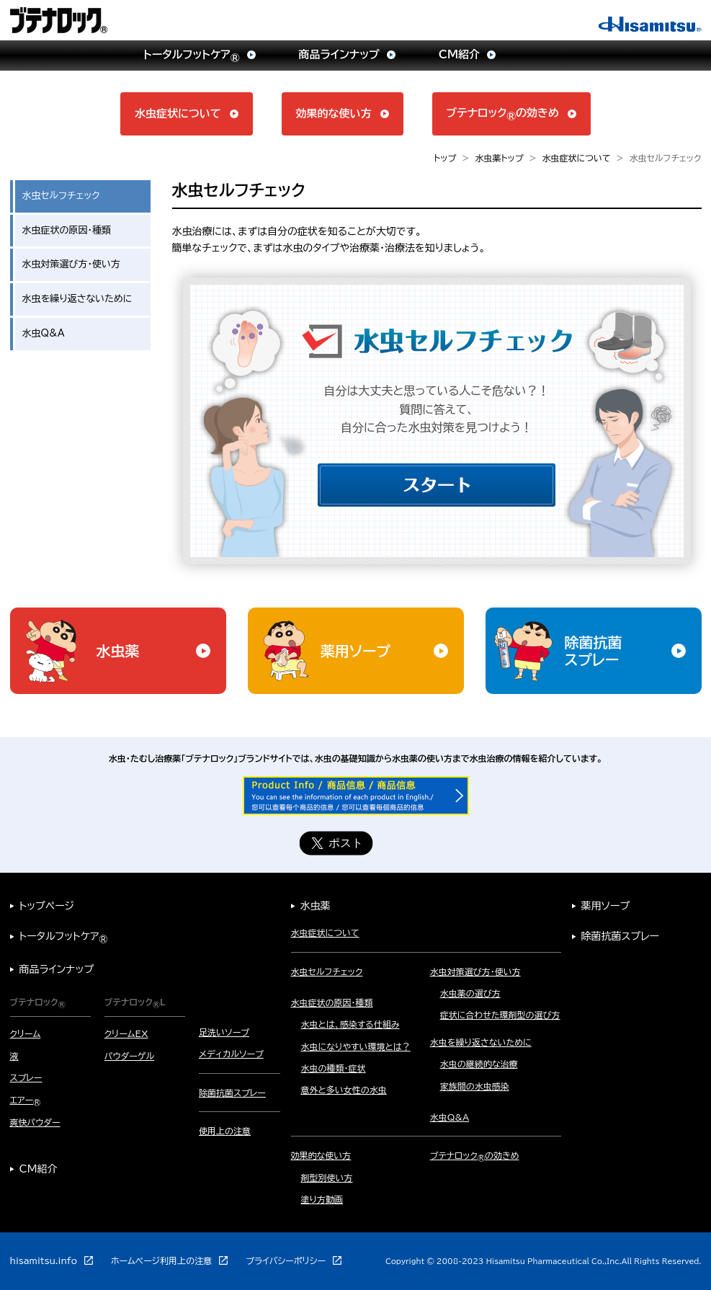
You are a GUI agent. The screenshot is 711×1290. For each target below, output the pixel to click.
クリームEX (126, 1033)
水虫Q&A (43, 333)
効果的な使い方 (321, 1155)
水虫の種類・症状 (333, 1068)
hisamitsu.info (43, 1260)
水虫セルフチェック (327, 971)
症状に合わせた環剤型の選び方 (500, 1014)
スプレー (26, 1077)
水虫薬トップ (499, 158)
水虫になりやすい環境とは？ (356, 1046)
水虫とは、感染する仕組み (350, 1024)
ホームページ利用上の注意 (161, 1260)
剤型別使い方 (327, 1177)
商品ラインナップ (56, 969)
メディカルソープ (231, 1053)
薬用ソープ (605, 906)
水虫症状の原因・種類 (67, 230)
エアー (25, 1099)
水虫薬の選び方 (470, 993)
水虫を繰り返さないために (77, 298)
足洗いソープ (224, 1032)
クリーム (25, 1033)
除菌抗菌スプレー (232, 1092)
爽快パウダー (35, 1122)
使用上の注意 (225, 1130)
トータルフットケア (63, 936)
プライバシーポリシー (286, 1260)
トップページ (46, 906)
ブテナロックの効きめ (474, 1155)
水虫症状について (576, 158)
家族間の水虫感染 (474, 1086)
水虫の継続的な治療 (479, 1063)
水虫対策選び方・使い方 (71, 264)
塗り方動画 (322, 1199)
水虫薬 (315, 906)
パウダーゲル (129, 1055)
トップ (445, 158)
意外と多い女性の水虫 (344, 1089)
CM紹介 (38, 1169)
